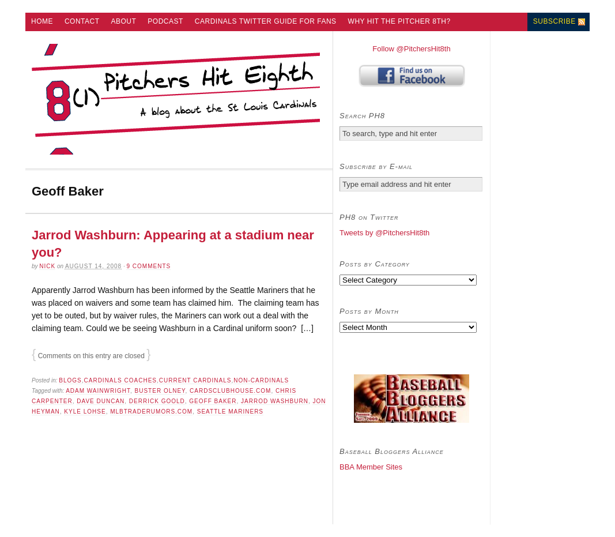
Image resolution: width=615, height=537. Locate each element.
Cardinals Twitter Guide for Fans (266, 21)
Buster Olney (160, 391)
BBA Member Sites (370, 467)
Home (42, 21)
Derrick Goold (157, 401)
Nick (47, 266)
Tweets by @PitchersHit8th (384, 232)
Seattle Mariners (230, 411)
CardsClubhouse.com (230, 391)
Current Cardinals (195, 380)
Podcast (165, 21)
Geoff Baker (212, 401)
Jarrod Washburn (274, 401)
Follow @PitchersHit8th (411, 48)
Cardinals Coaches (120, 380)
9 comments (148, 266)
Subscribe (554, 21)
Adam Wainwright (98, 391)
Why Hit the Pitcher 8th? (399, 21)
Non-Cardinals (261, 380)
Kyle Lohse (84, 411)
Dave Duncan (100, 401)
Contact (82, 21)
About (124, 21)
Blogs (70, 380)
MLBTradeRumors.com (151, 411)
